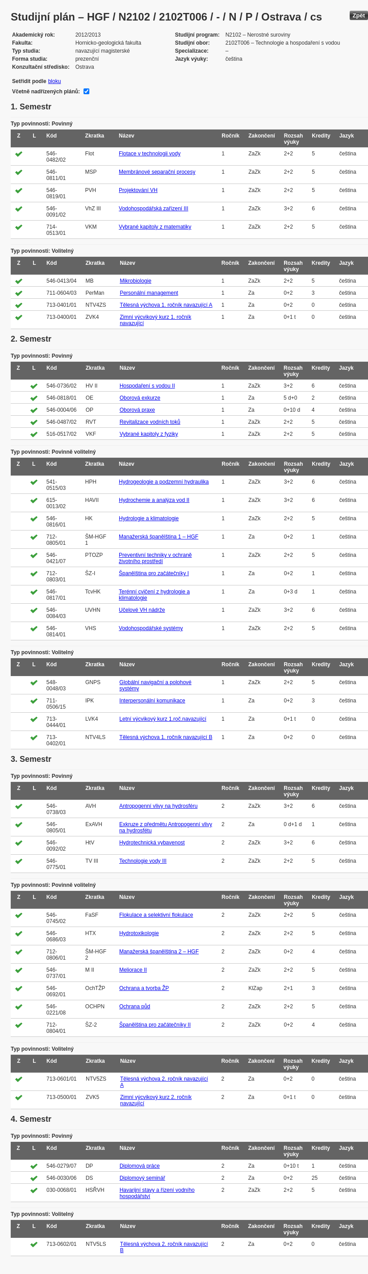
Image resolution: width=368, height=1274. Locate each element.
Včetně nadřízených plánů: (46, 91)
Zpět (359, 15)
